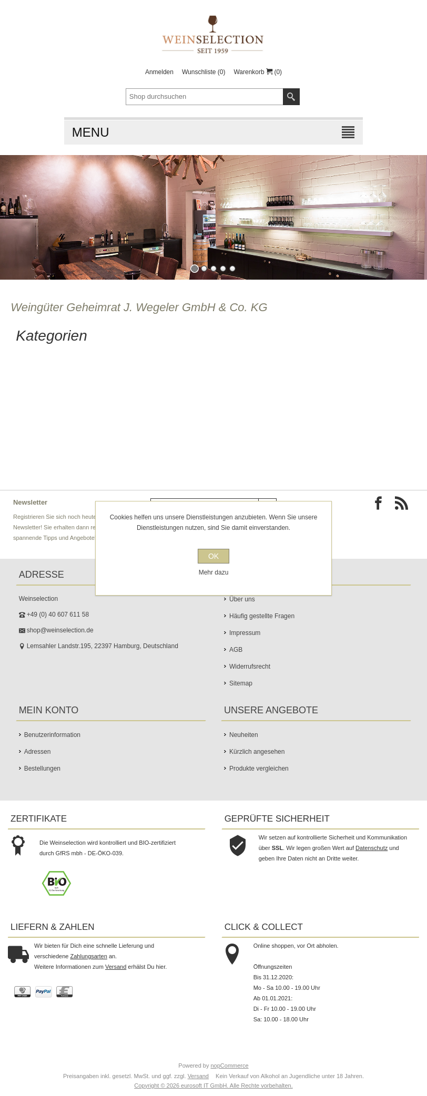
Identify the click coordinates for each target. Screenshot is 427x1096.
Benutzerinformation (52, 735)
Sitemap (240, 683)
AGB (235, 649)
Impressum (244, 633)
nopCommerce (230, 1065)
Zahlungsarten (88, 956)
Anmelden (159, 72)
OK (213, 556)
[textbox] (204, 96)
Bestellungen (42, 768)
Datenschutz (371, 848)
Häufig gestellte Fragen (261, 616)
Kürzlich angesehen (256, 751)
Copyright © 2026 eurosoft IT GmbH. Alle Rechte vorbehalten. (213, 1085)
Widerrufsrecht (249, 666)
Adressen (37, 751)
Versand (115, 967)
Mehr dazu (214, 572)
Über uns (242, 599)
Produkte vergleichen (259, 768)
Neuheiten (243, 735)
